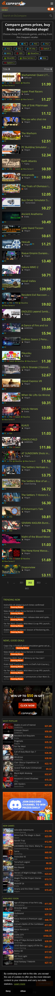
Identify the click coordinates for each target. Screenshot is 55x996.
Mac (43, 58)
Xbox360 (9, 58)
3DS (19, 53)
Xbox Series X (27, 58)
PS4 (46, 43)
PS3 (7, 48)
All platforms (10, 43)
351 (21, 582)
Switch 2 (9, 62)
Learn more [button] (19, 984)
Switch (45, 48)
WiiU (7, 53)
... (14, 582)
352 (30, 582)
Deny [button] (8, 991)
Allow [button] (23, 991)
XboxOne (33, 53)
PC (23, 43)
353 (38, 582)
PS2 (18, 48)
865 (27, 588)
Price (48, 69)
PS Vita (31, 48)
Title (6, 69)
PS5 (34, 43)
